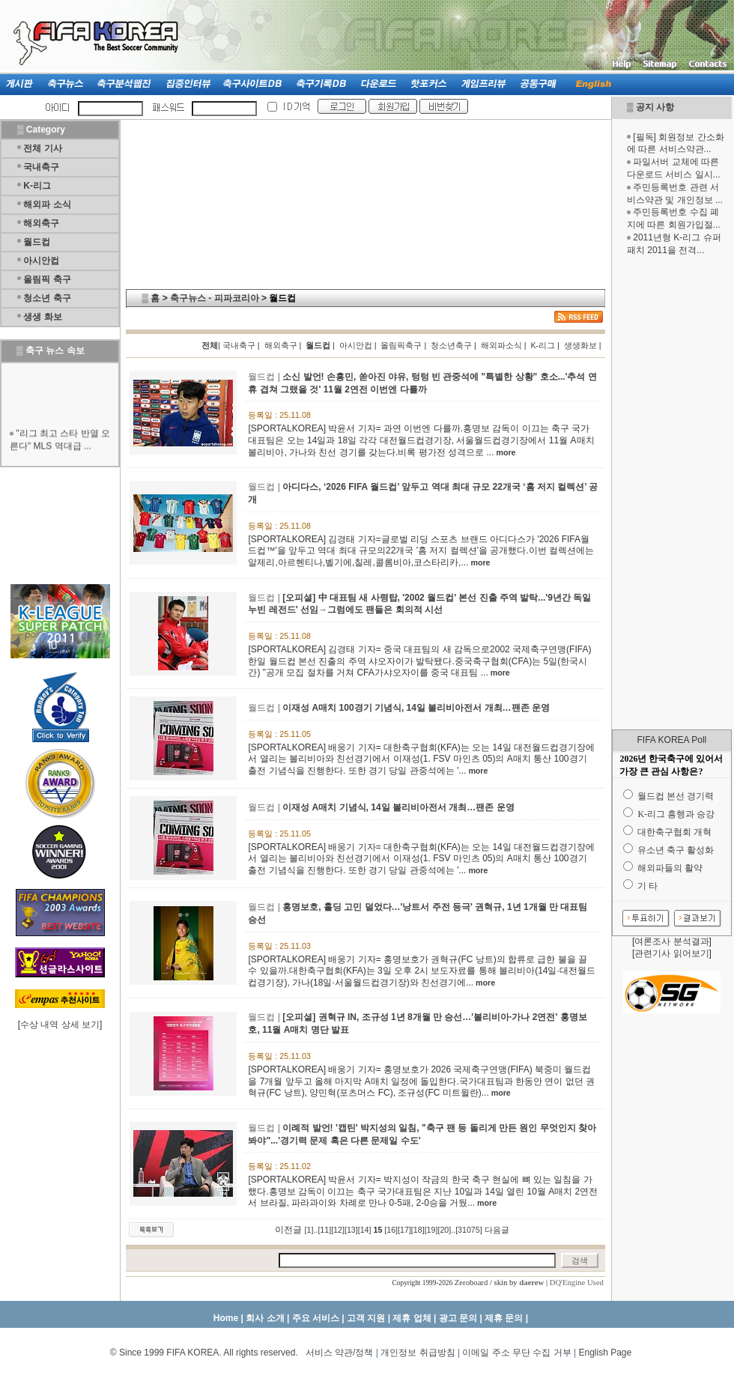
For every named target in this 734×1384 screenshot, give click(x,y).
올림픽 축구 (46, 279)
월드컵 (36, 242)
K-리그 (37, 185)
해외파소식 (501, 345)
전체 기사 (42, 148)
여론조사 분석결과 (671, 941)
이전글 (288, 1229)
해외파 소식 (46, 204)
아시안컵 (41, 260)
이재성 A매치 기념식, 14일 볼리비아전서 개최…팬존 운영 (398, 807)
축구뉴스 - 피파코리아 (214, 298)
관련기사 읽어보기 (671, 953)
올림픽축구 (401, 345)
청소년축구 (451, 345)
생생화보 (580, 345)
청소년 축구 (46, 298)
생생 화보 (42, 317)
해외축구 (41, 223)
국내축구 (41, 167)
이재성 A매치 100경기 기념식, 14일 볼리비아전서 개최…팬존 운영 (416, 707)
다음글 (497, 1229)
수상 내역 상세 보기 (60, 1024)
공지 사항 (655, 107)
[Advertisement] (672, 492)
